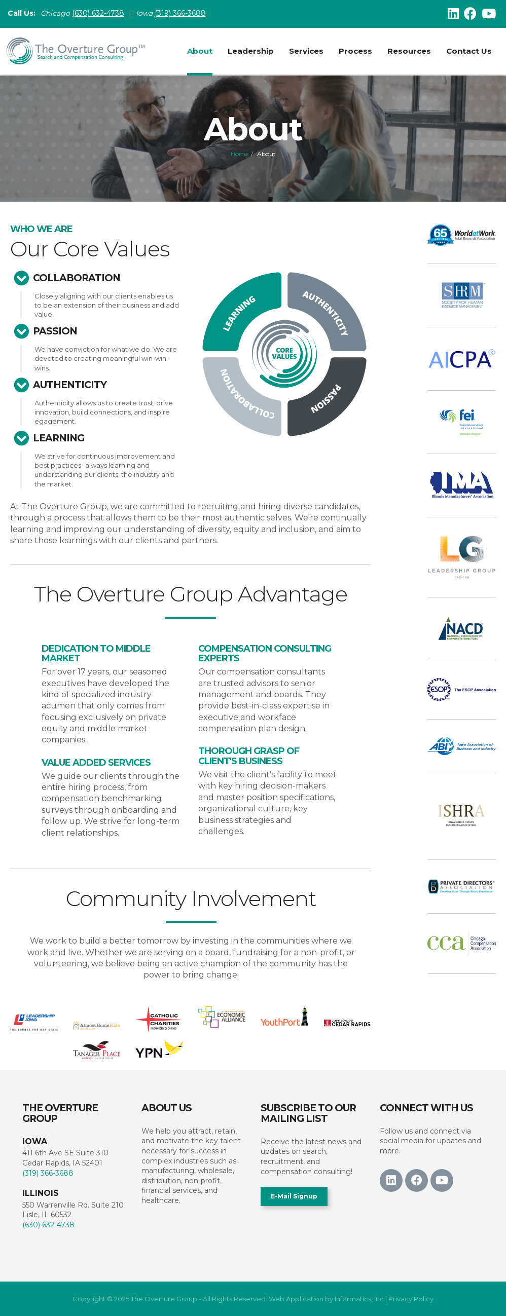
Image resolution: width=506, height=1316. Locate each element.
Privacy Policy (410, 1299)
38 (119, 13)
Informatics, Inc (359, 1299)
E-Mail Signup (294, 1196)
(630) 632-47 (93, 13)
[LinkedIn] (453, 14)
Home (239, 154)
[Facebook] (470, 14)
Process (354, 51)
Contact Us (468, 51)
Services (305, 51)
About (198, 51)
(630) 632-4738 (48, 1224)
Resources (408, 51)
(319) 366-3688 (181, 13)
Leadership (250, 51)
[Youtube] (488, 14)
